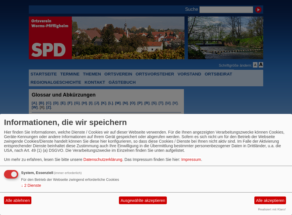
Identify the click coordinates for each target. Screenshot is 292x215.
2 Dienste (31, 185)
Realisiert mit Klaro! (272, 209)
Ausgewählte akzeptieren (143, 200)
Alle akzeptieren (270, 200)
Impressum (191, 159)
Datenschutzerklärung (103, 159)
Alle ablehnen (18, 200)
